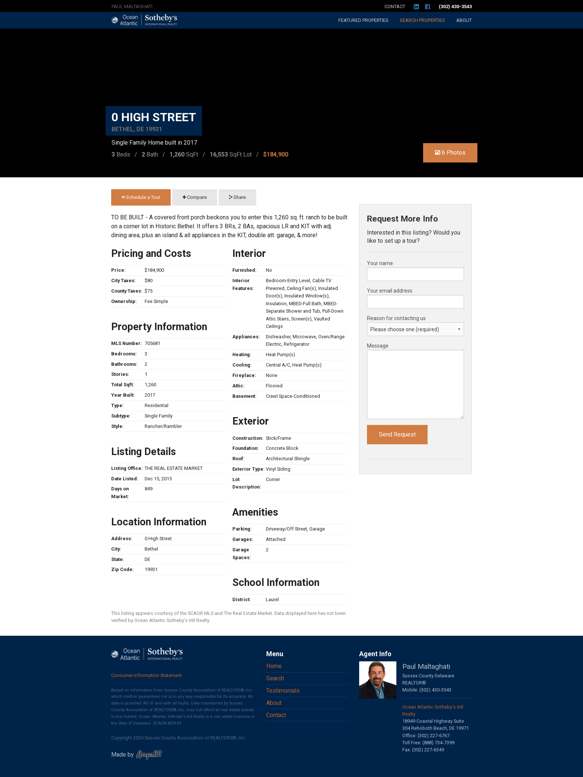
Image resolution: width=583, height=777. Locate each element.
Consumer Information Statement (146, 675)
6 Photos (450, 152)
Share (237, 197)
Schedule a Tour (141, 197)
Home (274, 666)
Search (422, 20)
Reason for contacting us (396, 318)
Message (378, 346)
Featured (363, 20)
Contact (394, 6)
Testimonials (283, 690)
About (464, 20)
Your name (380, 263)
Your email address (389, 291)
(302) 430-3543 (455, 6)
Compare (195, 197)
